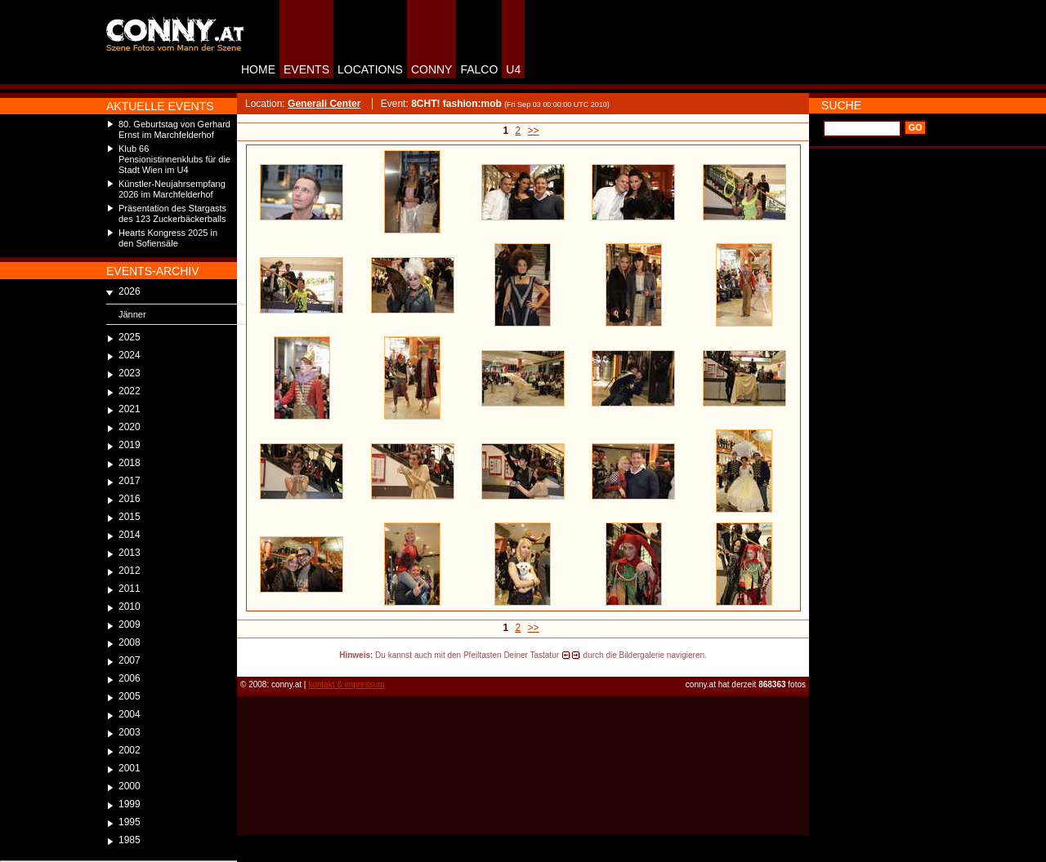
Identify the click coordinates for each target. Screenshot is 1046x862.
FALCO (479, 69)
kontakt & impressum (346, 684)
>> (533, 130)
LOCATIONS (370, 69)
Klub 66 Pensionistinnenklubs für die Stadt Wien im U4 (174, 159)
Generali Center (324, 103)
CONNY (432, 69)
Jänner (132, 314)
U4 (513, 69)
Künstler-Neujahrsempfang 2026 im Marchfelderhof (172, 189)
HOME (258, 69)
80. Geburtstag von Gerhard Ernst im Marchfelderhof (174, 129)
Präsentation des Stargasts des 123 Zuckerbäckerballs (172, 213)
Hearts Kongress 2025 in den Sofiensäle (167, 238)
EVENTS (306, 69)
